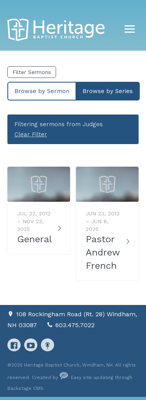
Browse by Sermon (41, 91)
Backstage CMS (25, 388)
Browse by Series (108, 91)
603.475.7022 (75, 325)
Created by (50, 377)
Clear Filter (30, 134)
